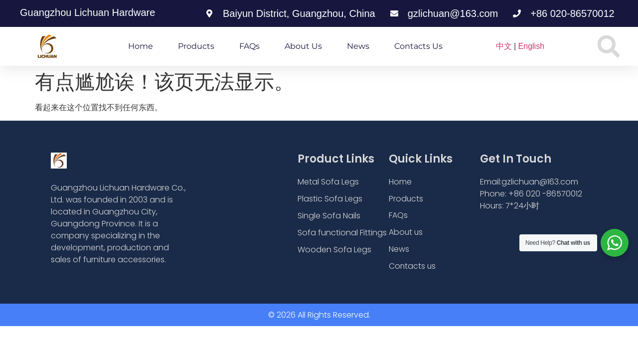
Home (140, 46)
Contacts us (418, 46)
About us (303, 46)
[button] (609, 46)
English (531, 46)
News (358, 46)
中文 (504, 46)
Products (196, 46)
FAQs (249, 46)
